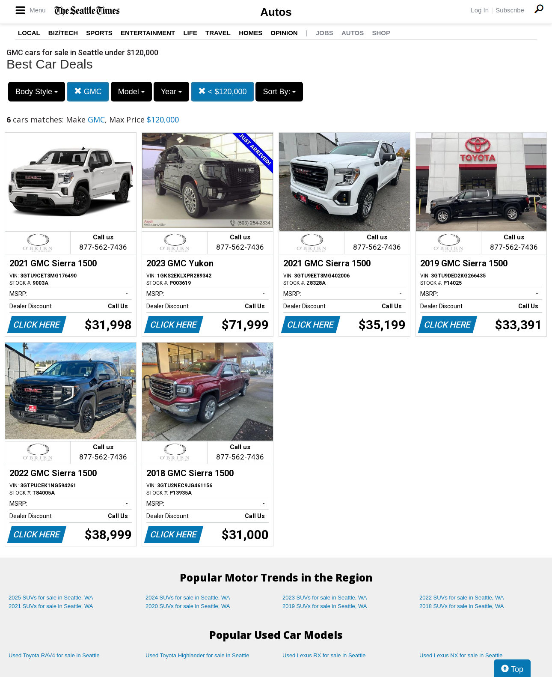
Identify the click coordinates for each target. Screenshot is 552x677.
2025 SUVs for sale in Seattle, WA (51, 597)
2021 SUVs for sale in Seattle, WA (51, 606)
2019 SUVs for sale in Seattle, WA (324, 606)
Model (131, 91)
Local (29, 32)
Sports (99, 32)
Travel (218, 32)
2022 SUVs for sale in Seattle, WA (461, 597)
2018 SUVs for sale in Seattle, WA (461, 606)
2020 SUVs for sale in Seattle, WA (187, 606)
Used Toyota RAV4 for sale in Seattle (54, 655)
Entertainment (148, 32)
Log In (480, 10)
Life (190, 32)
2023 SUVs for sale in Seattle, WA (324, 597)
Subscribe (510, 10)
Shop (381, 32)
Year (171, 91)
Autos (276, 12)
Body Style (36, 91)
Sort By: (279, 91)
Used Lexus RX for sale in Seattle (323, 655)
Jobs (324, 32)
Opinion (283, 32)
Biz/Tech (63, 32)
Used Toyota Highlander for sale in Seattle (197, 655)
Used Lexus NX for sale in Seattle (460, 655)
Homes (250, 32)
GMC (88, 91)
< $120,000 (222, 91)
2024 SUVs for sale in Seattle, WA (187, 597)
